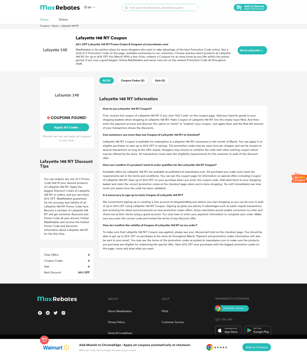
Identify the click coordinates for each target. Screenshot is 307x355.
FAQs (165, 311)
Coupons (45, 25)
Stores (55, 25)
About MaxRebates (120, 311)
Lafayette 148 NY (70, 25)
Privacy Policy (116, 322)
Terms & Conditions (120, 333)
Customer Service (173, 322)
